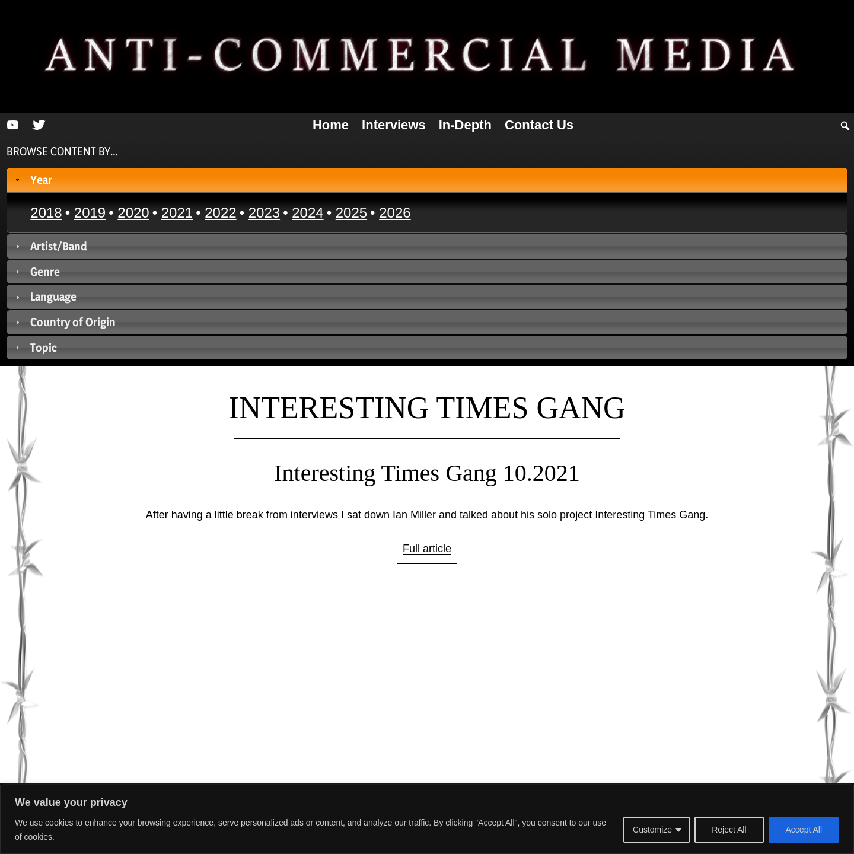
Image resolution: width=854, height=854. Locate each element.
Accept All (804, 829)
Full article (427, 549)
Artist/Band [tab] (50, 246)
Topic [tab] (35, 347)
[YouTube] (12, 125)
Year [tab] (32, 180)
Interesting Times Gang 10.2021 (427, 473)
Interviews (394, 124)
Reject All (729, 829)
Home (331, 124)
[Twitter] (38, 125)
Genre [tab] (36, 272)
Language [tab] (44, 296)
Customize (652, 829)
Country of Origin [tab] (64, 322)
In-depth (465, 124)
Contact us (539, 124)
